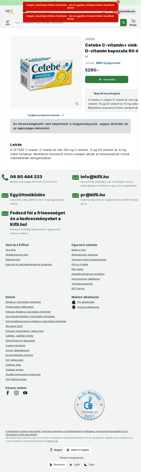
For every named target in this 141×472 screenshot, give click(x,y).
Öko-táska (77, 269)
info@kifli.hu (95, 176)
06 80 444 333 (26, 176)
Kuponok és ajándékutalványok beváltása (29, 264)
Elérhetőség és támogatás (20, 340)
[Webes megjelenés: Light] (74, 464)
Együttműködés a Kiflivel (19, 355)
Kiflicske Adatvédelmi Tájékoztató (25, 331)
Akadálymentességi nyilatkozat (23, 374)
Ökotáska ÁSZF (14, 326)
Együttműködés (27, 194)
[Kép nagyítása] (77, 104)
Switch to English (78, 450)
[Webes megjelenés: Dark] (89, 464)
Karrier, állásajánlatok (17, 350)
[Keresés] (123, 22)
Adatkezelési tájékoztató (20, 306)
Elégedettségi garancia (85, 254)
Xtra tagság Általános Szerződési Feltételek (30, 316)
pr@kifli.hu (93, 194)
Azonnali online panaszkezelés (89, 259)
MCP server (78, 288)
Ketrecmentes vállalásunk (86, 278)
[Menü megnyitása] (8, 22)
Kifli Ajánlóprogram (16, 379)
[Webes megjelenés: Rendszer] (57, 464)
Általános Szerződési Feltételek (23, 301)
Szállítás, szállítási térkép (19, 335)
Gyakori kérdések (15, 345)
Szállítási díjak (13, 364)
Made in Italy (79, 249)
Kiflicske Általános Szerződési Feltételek (28, 311)
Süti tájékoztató (14, 359)
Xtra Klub (11, 249)
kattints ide (52, 441)
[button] (124, 11)
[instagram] (16, 393)
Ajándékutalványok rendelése (88, 273)
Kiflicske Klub (13, 259)
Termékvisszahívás (82, 283)
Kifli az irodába (80, 264)
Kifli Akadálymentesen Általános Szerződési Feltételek (36, 321)
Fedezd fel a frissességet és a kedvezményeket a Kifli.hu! (37, 218)
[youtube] (25, 393)
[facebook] (8, 393)
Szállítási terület (14, 369)
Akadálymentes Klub (17, 254)
